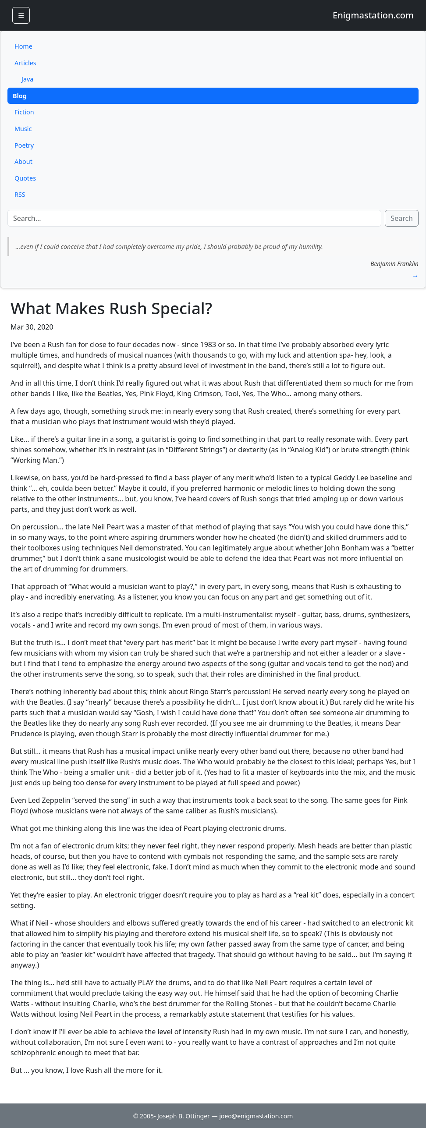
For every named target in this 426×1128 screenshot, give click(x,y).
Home (23, 46)
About (23, 161)
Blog (20, 96)
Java (27, 79)
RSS (19, 194)
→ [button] (415, 275)
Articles (25, 63)
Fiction (24, 112)
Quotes (25, 178)
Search (401, 218)
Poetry (24, 145)
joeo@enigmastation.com (256, 1116)
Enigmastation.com (373, 15)
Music (23, 128)
